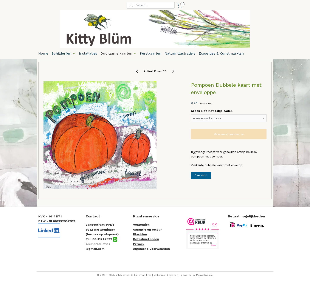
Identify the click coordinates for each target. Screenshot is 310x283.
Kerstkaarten (150, 53)
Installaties (88, 53)
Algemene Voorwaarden (151, 248)
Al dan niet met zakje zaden (211, 111)
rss (149, 275)
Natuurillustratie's (180, 53)
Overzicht (201, 175)
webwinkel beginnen (166, 275)
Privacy (138, 244)
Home (43, 53)
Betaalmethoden (146, 239)
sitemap (140, 275)
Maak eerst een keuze (229, 134)
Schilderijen (64, 53)
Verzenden (141, 224)
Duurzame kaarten (118, 53)
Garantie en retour (147, 229)
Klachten (140, 234)
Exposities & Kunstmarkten (221, 53)
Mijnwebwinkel (204, 275)
